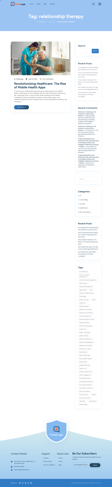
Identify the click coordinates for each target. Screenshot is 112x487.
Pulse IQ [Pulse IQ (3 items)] (94, 394)
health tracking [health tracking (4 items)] (83, 336)
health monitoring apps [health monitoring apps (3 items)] (85, 326)
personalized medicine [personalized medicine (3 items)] (85, 385)
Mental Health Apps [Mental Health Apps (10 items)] (84, 355)
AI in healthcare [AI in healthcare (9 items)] (83, 271)
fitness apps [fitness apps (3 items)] (82, 296)
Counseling (84, 200)
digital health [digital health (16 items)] (83, 290)
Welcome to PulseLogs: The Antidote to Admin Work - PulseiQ (87, 114)
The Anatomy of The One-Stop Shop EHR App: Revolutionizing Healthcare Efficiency (88, 133)
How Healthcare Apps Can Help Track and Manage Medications (88, 88)
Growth (82, 204)
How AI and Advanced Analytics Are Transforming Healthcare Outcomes (88, 75)
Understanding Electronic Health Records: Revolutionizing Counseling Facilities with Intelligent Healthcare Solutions (86, 120)
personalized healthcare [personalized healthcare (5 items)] (86, 381)
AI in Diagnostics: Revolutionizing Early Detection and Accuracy (88, 69)
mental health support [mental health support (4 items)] (85, 358)
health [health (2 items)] (93, 300)
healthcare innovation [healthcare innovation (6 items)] (85, 309)
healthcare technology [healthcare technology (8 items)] (86, 313)
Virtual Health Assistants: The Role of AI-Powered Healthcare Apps (88, 82)
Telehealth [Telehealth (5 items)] (82, 401)
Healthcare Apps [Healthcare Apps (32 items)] (84, 306)
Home (31, 4)
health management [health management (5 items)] (85, 316)
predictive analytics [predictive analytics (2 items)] (84, 391)
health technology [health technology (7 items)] (84, 332)
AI (80, 196)
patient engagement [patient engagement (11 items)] (85, 375)
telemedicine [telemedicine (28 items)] (93, 401)
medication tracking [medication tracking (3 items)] (85, 349)
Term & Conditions (49, 465)
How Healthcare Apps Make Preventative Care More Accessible (87, 95)
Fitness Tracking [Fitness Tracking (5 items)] (83, 300)
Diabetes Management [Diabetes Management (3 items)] (85, 286)
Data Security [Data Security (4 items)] (83, 283)
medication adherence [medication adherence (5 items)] (85, 339)
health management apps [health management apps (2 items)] (86, 319)
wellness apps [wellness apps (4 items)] (83, 404)
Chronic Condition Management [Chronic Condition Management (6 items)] (84, 276)
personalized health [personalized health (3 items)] (84, 378)
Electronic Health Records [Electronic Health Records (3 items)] (86, 293)
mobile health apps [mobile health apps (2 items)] (84, 365)
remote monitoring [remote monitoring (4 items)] (84, 398)
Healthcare (84, 208)
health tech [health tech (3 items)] (82, 329)
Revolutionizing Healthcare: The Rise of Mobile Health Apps (40, 85)
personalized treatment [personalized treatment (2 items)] (86, 388)
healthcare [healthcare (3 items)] (82, 303)
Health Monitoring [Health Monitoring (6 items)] (84, 322)
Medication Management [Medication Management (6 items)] (86, 342)
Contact (52, 4)
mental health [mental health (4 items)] (83, 352)
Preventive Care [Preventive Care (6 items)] (83, 394)
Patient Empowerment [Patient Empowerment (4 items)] (85, 372)
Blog (45, 4)
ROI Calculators (85, 212)
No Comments (48, 79)
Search (81, 45)
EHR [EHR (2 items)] (91, 290)
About (38, 4)
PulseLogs (19, 79)
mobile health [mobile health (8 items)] (83, 362)
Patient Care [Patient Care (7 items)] (82, 368)
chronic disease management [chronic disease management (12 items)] (88, 280)
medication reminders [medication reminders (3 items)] (85, 345)
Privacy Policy (47, 461)
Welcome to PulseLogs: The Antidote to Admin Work (86, 165)
